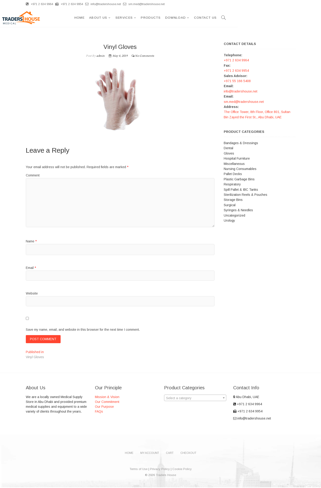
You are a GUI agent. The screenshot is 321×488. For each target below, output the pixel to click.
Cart (170, 453)
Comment (33, 175)
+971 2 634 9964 (39, 4)
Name (31, 241)
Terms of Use (138, 469)
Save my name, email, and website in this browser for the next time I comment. (83, 329)
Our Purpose (104, 407)
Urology (229, 220)
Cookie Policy (182, 469)
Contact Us (263, 17)
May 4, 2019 (118, 56)
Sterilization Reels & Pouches (245, 194)
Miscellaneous (234, 164)
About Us (156, 17)
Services (182, 17)
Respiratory (232, 184)
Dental (228, 148)
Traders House (166, 475)
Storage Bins (233, 200)
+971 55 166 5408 (237, 81)
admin (100, 56)
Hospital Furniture (237, 158)
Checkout (188, 453)
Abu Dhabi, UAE (246, 397)
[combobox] (195, 398)
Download (233, 17)
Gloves (229, 153)
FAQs (99, 412)
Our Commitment (107, 402)
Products (208, 17)
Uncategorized (234, 215)
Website (32, 293)
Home (137, 17)
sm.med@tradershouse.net (144, 4)
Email (31, 268)
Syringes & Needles (238, 210)
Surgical (230, 205)
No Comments (144, 56)
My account (149, 453)
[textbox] (195, 399)
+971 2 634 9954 (69, 4)
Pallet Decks (233, 174)
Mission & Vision (107, 397)
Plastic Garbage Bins (239, 179)
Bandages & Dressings (241, 143)
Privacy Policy (160, 469)
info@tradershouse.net (103, 4)
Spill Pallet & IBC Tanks (241, 189)
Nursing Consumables (240, 169)
